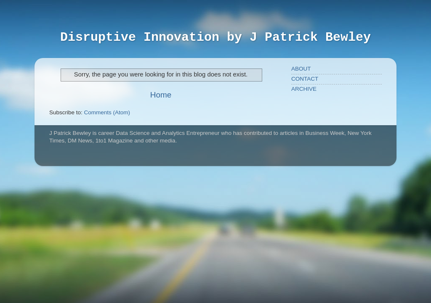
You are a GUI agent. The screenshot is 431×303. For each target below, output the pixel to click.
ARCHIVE (304, 89)
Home (160, 94)
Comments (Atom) (107, 112)
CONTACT (304, 79)
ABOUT (301, 69)
